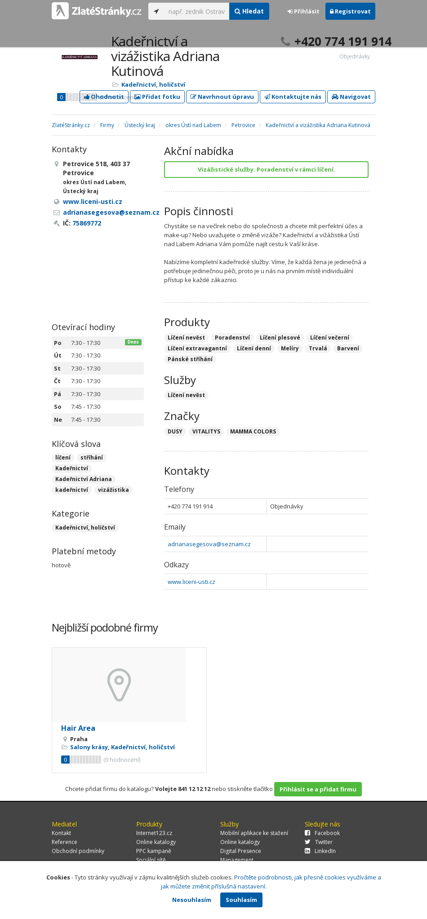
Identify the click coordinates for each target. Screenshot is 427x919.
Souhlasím (241, 900)
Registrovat (350, 11)
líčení (63, 457)
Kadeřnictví (71, 468)
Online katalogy (156, 842)
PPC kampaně (153, 851)
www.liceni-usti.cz (191, 582)
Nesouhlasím (191, 900)
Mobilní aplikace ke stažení (254, 833)
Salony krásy (89, 747)
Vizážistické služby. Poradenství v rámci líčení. (266, 169)
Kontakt (61, 833)
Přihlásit (304, 11)
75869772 (86, 223)
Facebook (322, 833)
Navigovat (351, 97)
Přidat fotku (157, 97)
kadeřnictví (71, 490)
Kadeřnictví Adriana (83, 479)
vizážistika (113, 490)
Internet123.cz (154, 833)
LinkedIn (320, 851)
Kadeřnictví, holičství (153, 84)
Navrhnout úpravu (222, 97)
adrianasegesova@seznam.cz (209, 544)
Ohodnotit (104, 97)
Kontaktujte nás (292, 97)
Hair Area (78, 728)
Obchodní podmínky (78, 851)
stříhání (91, 457)
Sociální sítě (151, 860)
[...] (197, 11)
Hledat (249, 11)
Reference (64, 842)
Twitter (319, 842)
